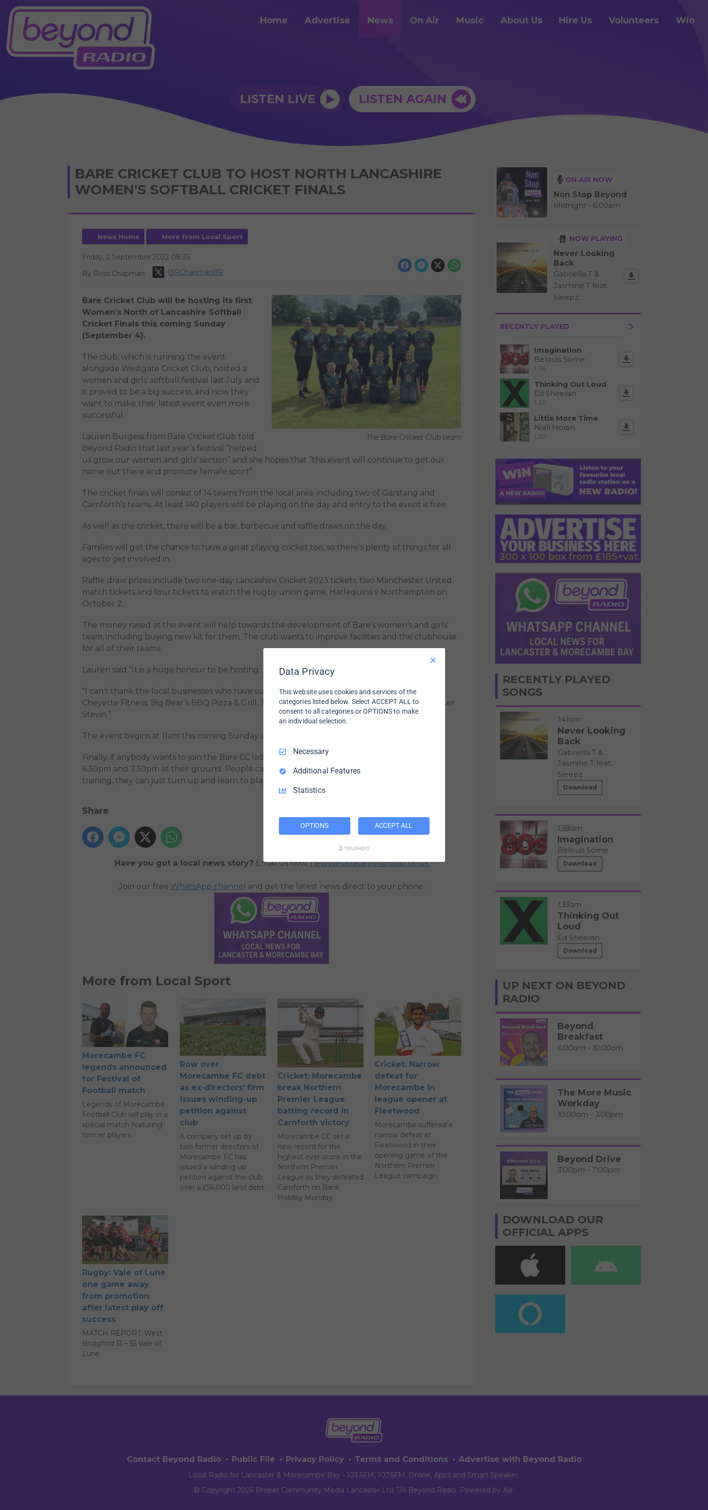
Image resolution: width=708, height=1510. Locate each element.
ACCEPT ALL (394, 825)
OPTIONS (314, 825)
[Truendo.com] (354, 848)
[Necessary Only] (433, 660)
